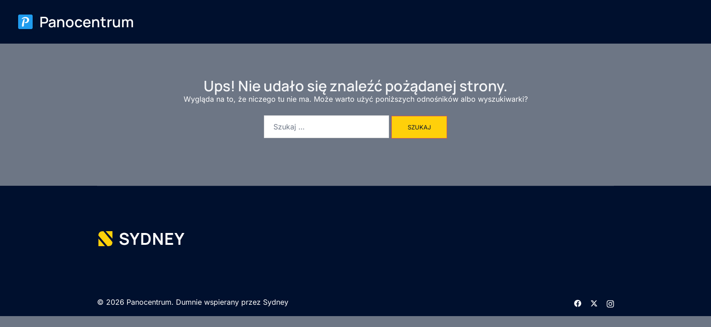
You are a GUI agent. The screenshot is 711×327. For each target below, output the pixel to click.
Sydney (275, 302)
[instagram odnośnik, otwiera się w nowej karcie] (610, 302)
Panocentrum (86, 22)
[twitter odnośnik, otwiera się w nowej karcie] (594, 302)
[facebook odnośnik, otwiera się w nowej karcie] (577, 302)
